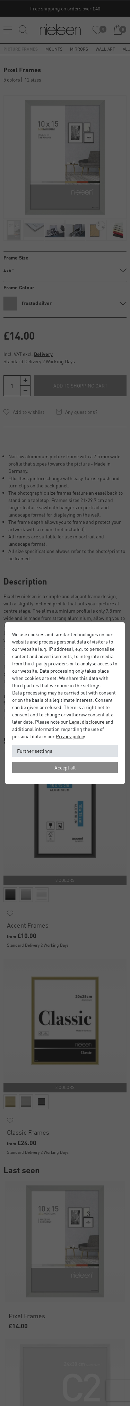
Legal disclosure (86, 721)
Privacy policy (70, 736)
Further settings (34, 751)
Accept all (65, 767)
